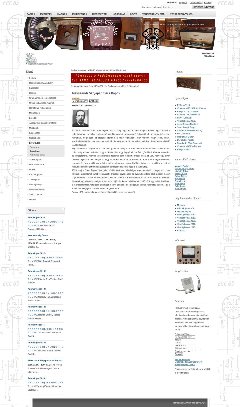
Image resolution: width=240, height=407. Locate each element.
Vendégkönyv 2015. (153, 14)
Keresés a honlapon (151, 7)
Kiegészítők (99, 14)
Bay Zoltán (180, 178)
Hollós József (181, 173)
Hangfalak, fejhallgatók (40, 108)
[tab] (63, 208)
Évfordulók (34, 143)
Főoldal (32, 78)
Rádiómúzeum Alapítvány (41, 83)
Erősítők (33, 118)
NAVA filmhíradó (36, 189)
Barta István (180, 181)
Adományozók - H (37, 307)
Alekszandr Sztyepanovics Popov (45, 360)
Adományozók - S (37, 253)
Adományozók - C (37, 289)
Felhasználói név (183, 334)
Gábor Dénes (181, 176)
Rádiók (31, 14)
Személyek (34, 147)
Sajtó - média (35, 194)
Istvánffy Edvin (181, 171)
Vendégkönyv (35, 184)
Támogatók (34, 179)
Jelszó (178, 339)
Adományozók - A (37, 378)
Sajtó (133, 14)
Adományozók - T (37, 325)
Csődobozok (35, 138)
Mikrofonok (79, 14)
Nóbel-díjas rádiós (37, 155)
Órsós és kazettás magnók (41, 103)
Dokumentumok (36, 164)
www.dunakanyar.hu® (195, 403)
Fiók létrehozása (182, 359)
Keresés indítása (203, 7)
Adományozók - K (37, 271)
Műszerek (46, 14)
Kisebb (207, 2)
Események (35, 151)
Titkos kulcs (180, 345)
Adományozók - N (37, 342)
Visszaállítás (196, 2)
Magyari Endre (181, 166)
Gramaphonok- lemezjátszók (42, 98)
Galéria (32, 199)
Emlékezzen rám (182, 351)
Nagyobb (183, 2)
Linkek (32, 169)
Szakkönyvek (35, 159)
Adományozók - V (37, 217)
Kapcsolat (118, 14)
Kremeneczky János (38, 235)
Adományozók (36, 174)
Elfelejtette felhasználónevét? (188, 362)
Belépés (179, 354)
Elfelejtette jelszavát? (185, 364)
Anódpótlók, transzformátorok (43, 123)
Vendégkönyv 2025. (181, 14)
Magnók (62, 14)
